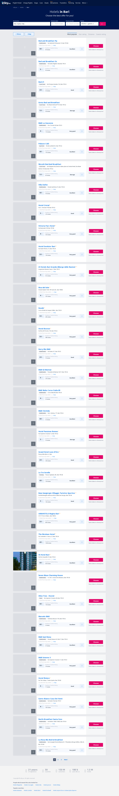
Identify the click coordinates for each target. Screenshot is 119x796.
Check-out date (70, 21)
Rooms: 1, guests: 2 (87, 24)
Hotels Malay (56, 785)
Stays (36, 3)
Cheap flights (28, 3)
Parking (71, 3)
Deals (47, 3)
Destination (16, 21)
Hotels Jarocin (47, 785)
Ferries (77, 3)
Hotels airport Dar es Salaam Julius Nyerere (64, 790)
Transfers (63, 3)
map (54, 45)
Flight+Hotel (17, 3)
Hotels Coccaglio (28, 785)
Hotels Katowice (17, 790)
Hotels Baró (37, 790)
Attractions (54, 3)
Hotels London (28, 790)
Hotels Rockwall (47, 790)
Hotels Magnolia (17, 785)
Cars (41, 3)
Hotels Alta (38, 785)
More (84, 3)
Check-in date (54, 21)
